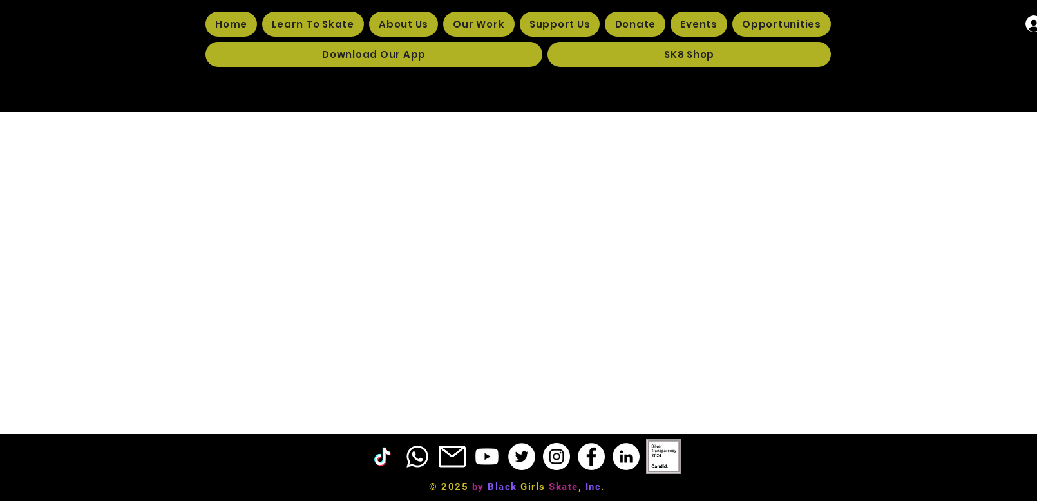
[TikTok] (382, 456)
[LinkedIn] (626, 456)
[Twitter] (521, 456)
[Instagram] (556, 456)
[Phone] (417, 456)
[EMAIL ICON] (452, 456)
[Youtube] (486, 456)
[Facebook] (591, 456)
